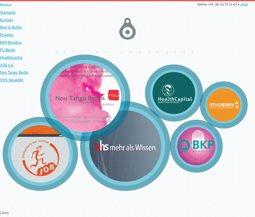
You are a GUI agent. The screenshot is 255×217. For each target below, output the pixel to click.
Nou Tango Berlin (14, 72)
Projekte (7, 35)
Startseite (8, 12)
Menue (5, 5)
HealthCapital (11, 57)
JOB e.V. (7, 65)
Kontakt (6, 20)
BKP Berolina (11, 42)
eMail (244, 4)
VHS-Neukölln (11, 80)
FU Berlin (7, 50)
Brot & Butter (11, 27)
